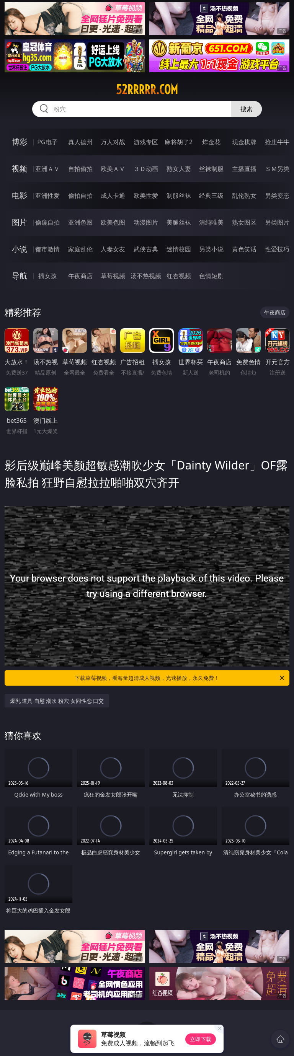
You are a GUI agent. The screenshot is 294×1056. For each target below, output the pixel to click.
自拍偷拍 (80, 169)
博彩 (19, 142)
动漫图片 (146, 222)
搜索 (246, 109)
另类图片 (277, 222)
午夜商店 (80, 276)
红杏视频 (179, 276)
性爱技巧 (277, 249)
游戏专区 (146, 142)
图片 (19, 222)
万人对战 (113, 142)
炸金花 (211, 142)
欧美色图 (113, 222)
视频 (19, 168)
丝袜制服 (211, 169)
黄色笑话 (244, 249)
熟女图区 (244, 222)
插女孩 (47, 276)
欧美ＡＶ (113, 169)
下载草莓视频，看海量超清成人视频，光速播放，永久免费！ (180, 678)
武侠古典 (146, 249)
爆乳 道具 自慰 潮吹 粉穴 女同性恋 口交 (57, 700)
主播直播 (244, 169)
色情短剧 (211, 276)
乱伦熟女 (244, 195)
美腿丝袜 (179, 222)
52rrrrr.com (147, 89)
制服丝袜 (179, 195)
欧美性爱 (146, 195)
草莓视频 (113, 276)
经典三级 (211, 195)
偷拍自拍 (80, 195)
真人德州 (80, 142)
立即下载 (200, 1039)
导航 (19, 276)
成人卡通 (113, 195)
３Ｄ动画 (146, 169)
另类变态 (277, 195)
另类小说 (211, 249)
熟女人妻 (179, 169)
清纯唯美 (211, 222)
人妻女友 (113, 249)
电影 (19, 195)
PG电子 (47, 142)
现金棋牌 (244, 142)
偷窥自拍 (47, 222)
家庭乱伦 (80, 249)
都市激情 (47, 249)
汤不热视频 (146, 276)
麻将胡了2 (179, 142)
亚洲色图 (80, 222)
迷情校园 (179, 249)
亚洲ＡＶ (47, 169)
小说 (19, 249)
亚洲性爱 (47, 195)
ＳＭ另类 (277, 169)
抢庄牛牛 (277, 142)
